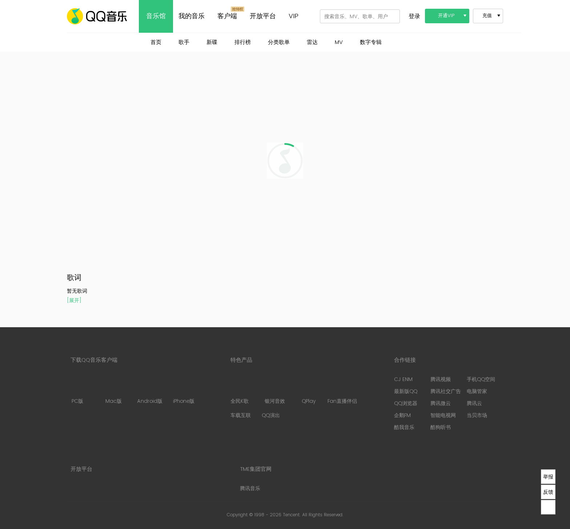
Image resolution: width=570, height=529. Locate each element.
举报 (548, 477)
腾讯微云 (440, 403)
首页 (155, 42)
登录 (414, 16)
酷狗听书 (440, 427)
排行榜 (242, 42)
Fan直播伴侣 (342, 390)
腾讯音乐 (250, 488)
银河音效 (275, 390)
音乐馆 (156, 16)
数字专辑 (371, 42)
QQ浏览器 (405, 403)
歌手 (183, 42)
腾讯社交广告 (445, 391)
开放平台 (263, 16)
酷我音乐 (404, 427)
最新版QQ (405, 391)
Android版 (149, 390)
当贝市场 (477, 415)
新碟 (211, 42)
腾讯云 (474, 403)
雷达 (312, 42)
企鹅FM (402, 415)
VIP (293, 16)
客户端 (227, 16)
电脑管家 (477, 391)
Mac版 (113, 390)
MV (339, 42)
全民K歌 (239, 390)
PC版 (77, 390)
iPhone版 (183, 390)
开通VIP (446, 16)
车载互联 (240, 415)
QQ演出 (271, 415)
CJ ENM (403, 379)
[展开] (74, 300)
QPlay (309, 390)
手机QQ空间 (481, 379)
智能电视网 (443, 415)
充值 (487, 16)
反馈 (548, 492)
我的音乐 (191, 16)
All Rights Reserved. (323, 515)
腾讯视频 (440, 379)
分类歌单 (279, 42)
